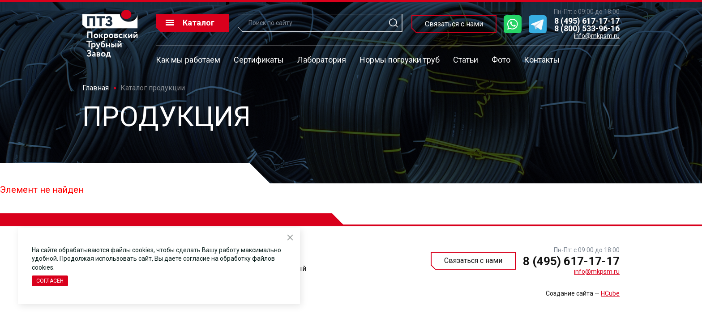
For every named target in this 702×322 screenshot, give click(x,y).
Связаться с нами (454, 24)
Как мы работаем (188, 59)
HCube (610, 293)
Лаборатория (321, 59)
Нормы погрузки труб (400, 59)
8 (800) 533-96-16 (587, 28)
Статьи (465, 59)
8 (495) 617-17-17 (587, 20)
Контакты (542, 59)
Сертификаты (259, 59)
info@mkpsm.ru (597, 35)
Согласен (50, 281)
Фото (501, 59)
